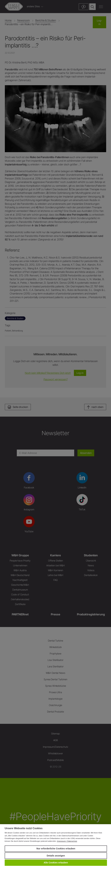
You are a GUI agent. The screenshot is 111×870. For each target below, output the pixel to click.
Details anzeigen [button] (56, 855)
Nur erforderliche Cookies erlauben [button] (55, 848)
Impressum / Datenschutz (67, 841)
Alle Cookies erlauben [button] (56, 862)
